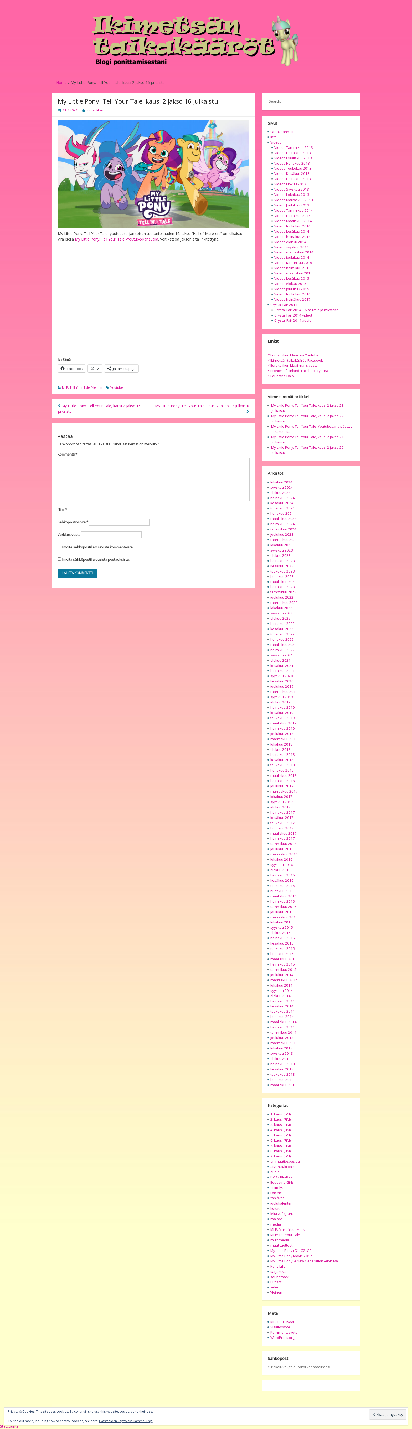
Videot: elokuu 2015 (290, 283)
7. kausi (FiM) (280, 1145)
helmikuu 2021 (282, 670)
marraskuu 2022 (284, 602)
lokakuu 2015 (281, 922)
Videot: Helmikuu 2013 (292, 152)
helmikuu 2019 (282, 728)
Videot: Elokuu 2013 (290, 184)
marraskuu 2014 (284, 980)
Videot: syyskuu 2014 (291, 247)
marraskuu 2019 (284, 691)
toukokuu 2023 (282, 571)
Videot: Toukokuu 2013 (292, 168)
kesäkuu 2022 (281, 628)
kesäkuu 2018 (281, 759)
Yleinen (96, 387)
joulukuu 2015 (281, 912)
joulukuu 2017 (281, 786)
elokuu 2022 (280, 618)
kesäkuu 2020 (281, 681)
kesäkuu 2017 (281, 817)
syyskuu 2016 (281, 864)
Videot (275, 142)
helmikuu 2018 (282, 780)
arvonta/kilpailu (283, 1166)
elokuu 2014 (280, 995)
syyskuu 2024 (281, 487)
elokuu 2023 (280, 555)
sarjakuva (278, 1271)
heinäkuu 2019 (282, 707)
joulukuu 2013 (281, 1037)
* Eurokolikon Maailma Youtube (293, 355)
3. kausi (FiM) (280, 1124)
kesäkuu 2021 (281, 665)
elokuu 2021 (280, 660)
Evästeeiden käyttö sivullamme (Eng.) (126, 1421)
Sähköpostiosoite (73, 522)
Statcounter (10, 1426)
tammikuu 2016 (283, 906)
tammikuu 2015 (283, 969)
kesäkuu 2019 (281, 712)
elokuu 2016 (280, 869)
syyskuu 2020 (281, 675)
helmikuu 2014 (282, 1027)
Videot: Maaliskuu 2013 (293, 158)
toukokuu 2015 (282, 948)
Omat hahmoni (282, 131)
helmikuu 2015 (282, 964)
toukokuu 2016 (282, 885)
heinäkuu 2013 (282, 1063)
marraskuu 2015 (284, 917)
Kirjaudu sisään (282, 1321)
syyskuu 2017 (281, 801)
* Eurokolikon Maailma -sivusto (293, 365)
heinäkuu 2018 (282, 754)
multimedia (279, 1240)
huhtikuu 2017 (282, 828)
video (274, 1287)
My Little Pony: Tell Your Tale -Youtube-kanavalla (116, 239)
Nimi (62, 509)
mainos (276, 1219)
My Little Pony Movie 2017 (291, 1255)
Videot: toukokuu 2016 (292, 294)
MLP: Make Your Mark (287, 1229)
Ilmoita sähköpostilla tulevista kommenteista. (97, 547)
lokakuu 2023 (281, 545)
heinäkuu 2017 (282, 812)
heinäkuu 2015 (282, 938)
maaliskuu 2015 (283, 959)
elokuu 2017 (280, 807)
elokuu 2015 (280, 932)
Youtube (116, 387)
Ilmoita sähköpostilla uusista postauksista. (96, 559)
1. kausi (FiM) (280, 1114)
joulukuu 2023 (281, 534)
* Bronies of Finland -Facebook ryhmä (298, 370)
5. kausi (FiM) (280, 1135)
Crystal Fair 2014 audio (292, 320)
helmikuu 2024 (282, 524)
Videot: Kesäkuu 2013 (292, 173)
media (275, 1224)
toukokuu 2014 (282, 1011)
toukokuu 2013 (282, 1074)
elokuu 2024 (280, 492)
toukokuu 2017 (282, 822)
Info (273, 137)
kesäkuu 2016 (281, 880)
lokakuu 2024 (281, 482)
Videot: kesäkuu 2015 (291, 278)
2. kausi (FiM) (280, 1119)
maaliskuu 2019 (283, 723)
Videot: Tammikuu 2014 (293, 210)
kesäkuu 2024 (281, 503)
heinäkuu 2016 (282, 875)
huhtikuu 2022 (282, 639)
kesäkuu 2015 (281, 943)
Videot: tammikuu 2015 (293, 262)
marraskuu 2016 (284, 854)
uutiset (275, 1281)
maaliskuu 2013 (283, 1085)
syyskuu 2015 (281, 927)
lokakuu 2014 (281, 985)
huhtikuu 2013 (282, 1079)
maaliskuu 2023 (283, 581)
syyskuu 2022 (281, 613)
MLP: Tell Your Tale (76, 387)
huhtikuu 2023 (282, 576)
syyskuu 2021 (281, 655)
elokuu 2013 (280, 1058)
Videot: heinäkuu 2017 (292, 299)
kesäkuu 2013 (281, 1069)
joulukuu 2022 (281, 597)
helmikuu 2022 (282, 649)
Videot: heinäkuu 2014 (292, 236)
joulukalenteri (281, 1203)
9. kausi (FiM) (280, 1156)
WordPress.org (282, 1337)
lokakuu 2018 (281, 744)
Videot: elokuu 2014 (290, 241)
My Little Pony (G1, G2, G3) (291, 1250)
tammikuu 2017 (283, 843)
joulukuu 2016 (281, 848)
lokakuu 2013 (281, 1048)
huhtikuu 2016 (282, 891)
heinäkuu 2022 (282, 623)
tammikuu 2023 (283, 592)
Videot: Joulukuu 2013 (291, 205)
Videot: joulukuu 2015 (291, 289)
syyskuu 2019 (281, 697)
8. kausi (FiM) (280, 1151)
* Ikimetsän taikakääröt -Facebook (295, 360)
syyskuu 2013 (281, 1053)
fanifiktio (277, 1198)
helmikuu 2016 (282, 901)
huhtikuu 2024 (282, 513)
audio (275, 1172)
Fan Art (275, 1193)
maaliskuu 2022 (283, 644)
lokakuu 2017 (281, 796)
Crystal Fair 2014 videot (293, 315)
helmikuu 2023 (282, 586)
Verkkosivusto (69, 534)
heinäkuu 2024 (282, 498)
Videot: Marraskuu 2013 (293, 199)
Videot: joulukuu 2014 (291, 257)
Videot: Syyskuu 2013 (291, 189)
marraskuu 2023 (284, 539)
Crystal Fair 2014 (283, 304)
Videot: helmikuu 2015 (292, 268)
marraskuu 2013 (284, 1042)
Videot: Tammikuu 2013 (293, 147)
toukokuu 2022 (282, 634)
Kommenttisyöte (283, 1332)
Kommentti (67, 454)
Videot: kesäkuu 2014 (291, 231)
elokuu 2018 (280, 749)
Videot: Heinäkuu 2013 (292, 178)
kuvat (274, 1208)
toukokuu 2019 (282, 718)
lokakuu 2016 (281, 859)
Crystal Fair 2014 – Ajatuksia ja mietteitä (306, 310)
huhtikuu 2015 (282, 953)
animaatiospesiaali (285, 1161)
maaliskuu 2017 (283, 833)
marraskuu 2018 (284, 739)
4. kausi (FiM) (280, 1129)
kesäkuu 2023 (281, 566)
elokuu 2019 (280, 702)
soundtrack (279, 1276)
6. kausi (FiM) (280, 1140)
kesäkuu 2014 (281, 1006)
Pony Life (277, 1266)
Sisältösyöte (280, 1327)
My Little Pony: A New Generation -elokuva (304, 1261)
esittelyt (276, 1187)
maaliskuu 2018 (283, 775)
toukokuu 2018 (282, 765)
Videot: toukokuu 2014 (292, 226)
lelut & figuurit (281, 1213)
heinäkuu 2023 (282, 560)
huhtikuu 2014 (282, 1016)
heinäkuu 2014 (282, 1001)
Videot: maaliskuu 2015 (293, 273)
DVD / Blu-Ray (281, 1177)
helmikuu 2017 (282, 838)
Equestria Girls (282, 1182)
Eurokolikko (94, 110)
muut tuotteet (281, 1245)
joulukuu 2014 (281, 974)
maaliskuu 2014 (283, 1021)
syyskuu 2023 (281, 550)
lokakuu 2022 (281, 607)
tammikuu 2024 (283, 529)
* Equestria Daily (281, 376)
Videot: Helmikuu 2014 (292, 215)
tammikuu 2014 (283, 1032)
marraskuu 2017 (284, 791)
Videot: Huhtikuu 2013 (292, 163)
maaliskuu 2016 (283, 896)
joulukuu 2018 (281, 733)
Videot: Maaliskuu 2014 (293, 220)
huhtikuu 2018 (282, 770)
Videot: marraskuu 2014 (293, 252)
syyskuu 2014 (281, 990)
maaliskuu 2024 (283, 518)
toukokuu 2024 (282, 508)
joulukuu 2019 (281, 686)
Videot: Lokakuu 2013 (291, 194)
